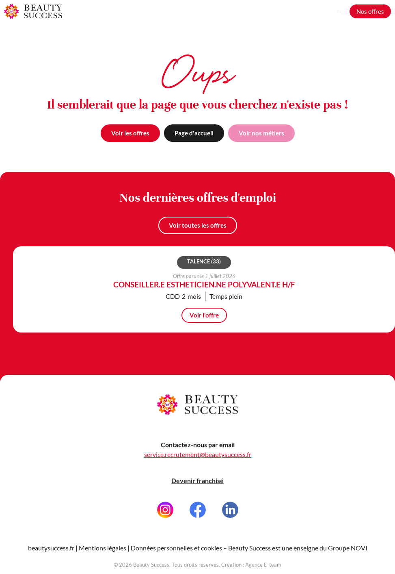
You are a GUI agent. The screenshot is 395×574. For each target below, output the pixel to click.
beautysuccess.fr (51, 551)
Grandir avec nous (316, 11)
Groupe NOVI (347, 551)
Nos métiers (266, 11)
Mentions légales (102, 551)
